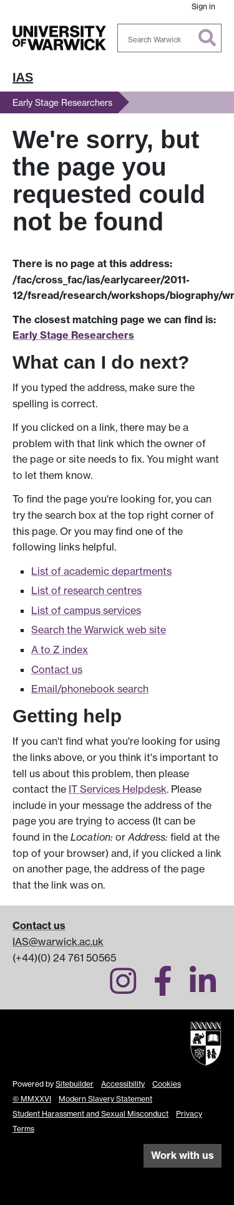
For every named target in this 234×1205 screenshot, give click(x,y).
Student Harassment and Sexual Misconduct (90, 1113)
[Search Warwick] (169, 38)
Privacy (189, 1113)
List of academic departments (101, 571)
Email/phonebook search (90, 689)
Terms (23, 1128)
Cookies (166, 1084)
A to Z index (59, 649)
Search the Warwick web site (98, 629)
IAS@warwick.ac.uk (58, 941)
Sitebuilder (75, 1084)
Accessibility (123, 1084)
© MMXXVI (31, 1098)
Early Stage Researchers (62, 102)
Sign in (203, 6)
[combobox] (169, 38)
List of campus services (86, 610)
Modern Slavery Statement (105, 1098)
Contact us (56, 669)
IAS (22, 77)
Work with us (182, 1155)
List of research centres (86, 590)
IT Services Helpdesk (118, 789)
